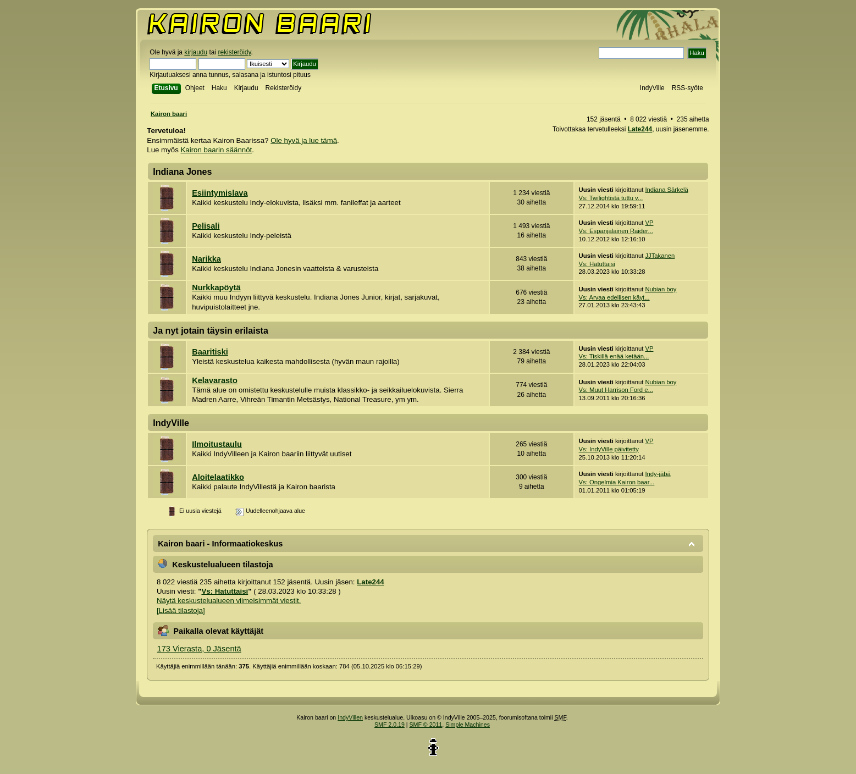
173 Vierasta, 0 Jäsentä (199, 648)
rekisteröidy (234, 52)
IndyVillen (350, 717)
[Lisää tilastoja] (181, 610)
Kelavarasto (215, 380)
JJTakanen (660, 255)
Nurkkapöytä (216, 287)
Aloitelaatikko (218, 477)
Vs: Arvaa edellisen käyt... (614, 297)
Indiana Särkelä (666, 189)
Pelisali (205, 226)
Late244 (640, 129)
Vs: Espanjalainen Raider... (616, 231)
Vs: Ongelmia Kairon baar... (617, 482)
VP (649, 222)
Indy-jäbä (657, 474)
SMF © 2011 (426, 724)
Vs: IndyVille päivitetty (609, 449)
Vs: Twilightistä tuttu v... (611, 198)
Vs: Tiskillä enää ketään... (614, 356)
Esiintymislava (219, 193)
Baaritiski (210, 351)
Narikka (206, 259)
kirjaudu (195, 52)
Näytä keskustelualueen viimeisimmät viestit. (229, 600)
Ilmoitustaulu (217, 444)
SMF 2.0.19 (389, 724)
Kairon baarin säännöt (216, 150)
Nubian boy (660, 289)
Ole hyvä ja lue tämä (303, 140)
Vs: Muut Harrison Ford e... (616, 389)
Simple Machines (467, 724)
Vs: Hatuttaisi (597, 264)
